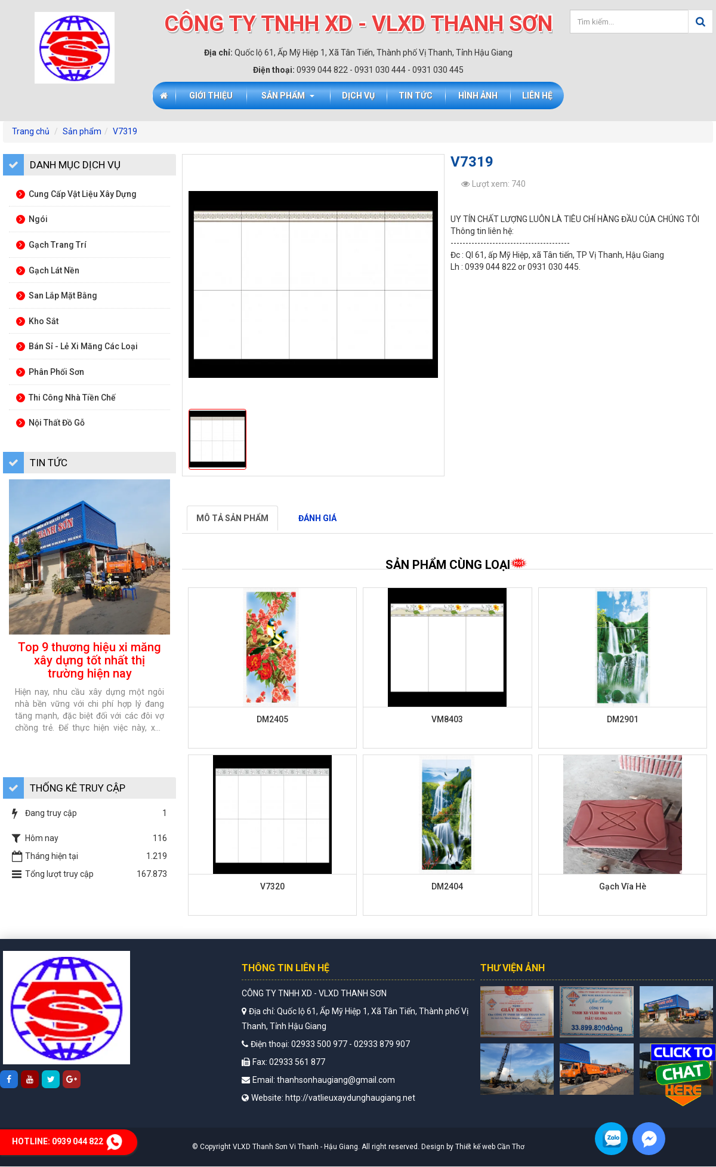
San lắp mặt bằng (56, 295)
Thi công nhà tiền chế (66, 397)
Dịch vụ (358, 95)
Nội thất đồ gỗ (50, 422)
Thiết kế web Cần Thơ (489, 1147)
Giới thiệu (211, 95)
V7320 (272, 886)
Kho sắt (37, 321)
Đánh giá (317, 518)
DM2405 (272, 719)
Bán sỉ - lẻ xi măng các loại (77, 346)
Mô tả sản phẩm (232, 518)
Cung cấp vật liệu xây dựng (76, 194)
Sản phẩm (287, 95)
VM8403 (447, 719)
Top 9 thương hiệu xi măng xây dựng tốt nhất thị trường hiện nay (89, 660)
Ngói (32, 219)
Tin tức (416, 95)
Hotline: (68, 1141)
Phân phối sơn (50, 372)
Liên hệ (537, 95)
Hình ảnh (478, 95)
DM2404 (447, 886)
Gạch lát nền (47, 270)
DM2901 (622, 719)
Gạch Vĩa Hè (622, 886)
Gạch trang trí (51, 245)
